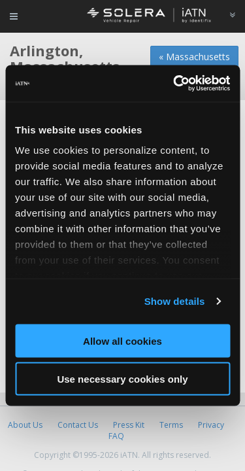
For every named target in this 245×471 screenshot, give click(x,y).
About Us (25, 424)
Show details (174, 301)
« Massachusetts (194, 56)
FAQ (116, 436)
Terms (171, 424)
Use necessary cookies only (122, 379)
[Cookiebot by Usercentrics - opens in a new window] (174, 83)
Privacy (211, 424)
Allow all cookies (122, 340)
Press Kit (128, 424)
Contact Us (77, 424)
